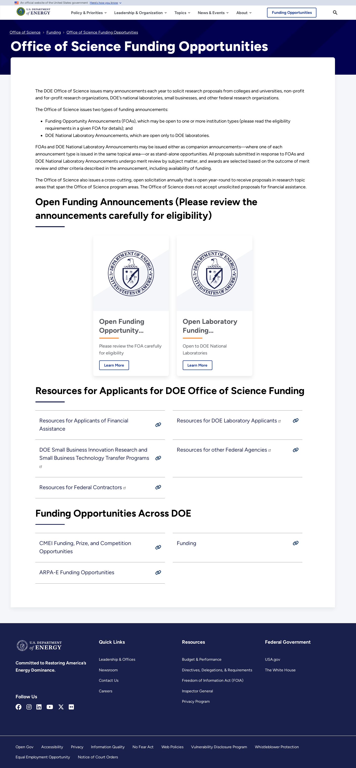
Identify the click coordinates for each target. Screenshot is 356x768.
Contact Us (108, 680)
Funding (186, 543)
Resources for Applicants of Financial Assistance (83, 424)
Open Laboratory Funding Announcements (211, 326)
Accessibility (52, 747)
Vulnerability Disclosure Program (219, 747)
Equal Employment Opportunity (43, 757)
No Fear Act (143, 747)
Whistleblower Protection (277, 747)
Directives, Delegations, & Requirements (217, 670)
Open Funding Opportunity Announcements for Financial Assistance (130, 326)
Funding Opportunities (292, 12)
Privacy (77, 747)
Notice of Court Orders (98, 757)
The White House (280, 670)
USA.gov (272, 659)
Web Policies (172, 747)
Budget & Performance (202, 659)
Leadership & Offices (117, 659)
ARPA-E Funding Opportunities (76, 572)
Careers (105, 691)
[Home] (33, 14)
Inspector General (197, 691)
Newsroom (108, 670)
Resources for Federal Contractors (83, 487)
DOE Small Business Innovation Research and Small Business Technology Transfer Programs (94, 457)
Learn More (111, 365)
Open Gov (24, 747)
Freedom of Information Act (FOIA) (213, 680)
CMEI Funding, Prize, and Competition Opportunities (85, 547)
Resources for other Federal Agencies (224, 450)
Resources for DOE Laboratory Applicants (229, 420)
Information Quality (108, 747)
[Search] (335, 13)
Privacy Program (196, 701)
